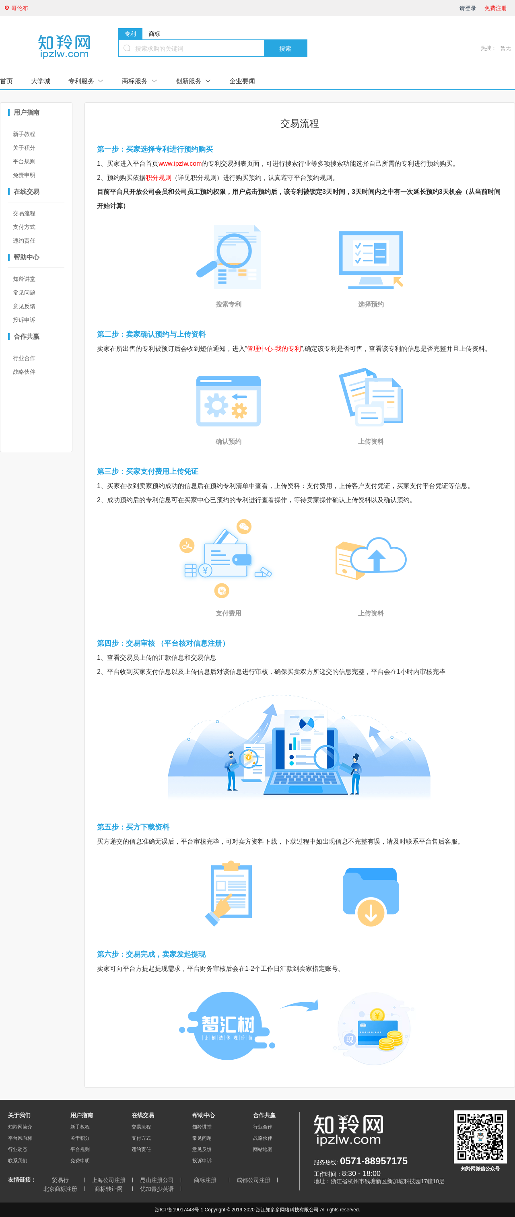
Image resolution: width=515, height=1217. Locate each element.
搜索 (285, 48)
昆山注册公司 (157, 1180)
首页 (6, 81)
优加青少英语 (157, 1189)
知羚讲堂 (24, 279)
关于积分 (24, 147)
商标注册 (205, 1180)
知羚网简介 (20, 1127)
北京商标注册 (60, 1189)
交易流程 (24, 213)
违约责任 (24, 240)
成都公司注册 (253, 1180)
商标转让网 (109, 1189)
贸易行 (60, 1180)
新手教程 (24, 134)
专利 (130, 34)
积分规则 (158, 177)
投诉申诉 (24, 320)
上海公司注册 (109, 1180)
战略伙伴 (24, 372)
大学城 (40, 81)
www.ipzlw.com (180, 163)
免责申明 (24, 175)
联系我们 (17, 1160)
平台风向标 (20, 1138)
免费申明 (80, 1160)
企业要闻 (242, 81)
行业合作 (24, 358)
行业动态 (17, 1149)
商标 (154, 34)
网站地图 (262, 1149)
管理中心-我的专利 (274, 348)
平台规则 (24, 161)
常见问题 (24, 292)
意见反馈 (24, 306)
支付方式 (24, 227)
